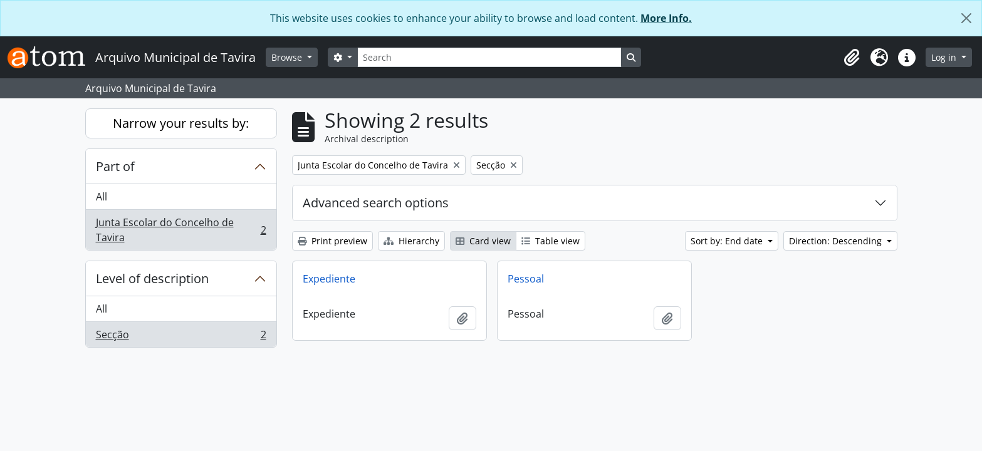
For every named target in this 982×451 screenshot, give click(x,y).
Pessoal (526, 279)
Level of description (152, 278)
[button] (851, 57)
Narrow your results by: (181, 123)
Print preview (332, 241)
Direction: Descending (836, 241)
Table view (550, 241)
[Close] (966, 18)
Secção (180, 337)
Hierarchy (411, 241)
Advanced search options (376, 202)
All (101, 197)
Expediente (329, 279)
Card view (483, 241)
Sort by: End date (728, 241)
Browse (288, 57)
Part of (115, 166)
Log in (945, 57)
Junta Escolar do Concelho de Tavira (180, 229)
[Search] (489, 57)
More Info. (666, 18)
